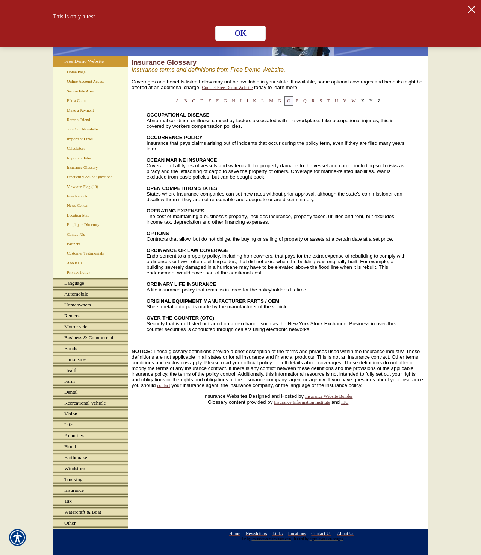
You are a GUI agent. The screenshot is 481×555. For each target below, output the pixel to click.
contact (163, 385)
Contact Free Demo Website (227, 87)
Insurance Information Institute (302, 402)
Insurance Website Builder (329, 396)
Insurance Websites (226, 396)
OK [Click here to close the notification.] (240, 33)
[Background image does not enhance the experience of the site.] (90, 283)
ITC (344, 402)
